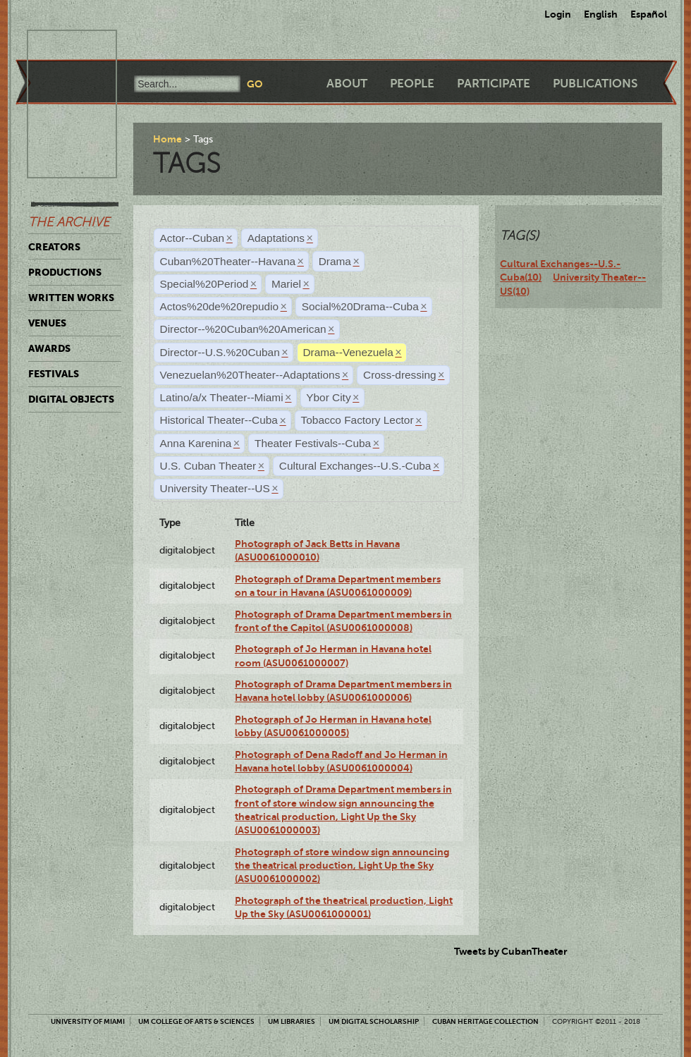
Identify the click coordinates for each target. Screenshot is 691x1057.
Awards (49, 348)
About (346, 83)
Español (648, 14)
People (412, 83)
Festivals (53, 373)
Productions (65, 272)
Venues (47, 323)
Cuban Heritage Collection (485, 1021)
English (601, 14)
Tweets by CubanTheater (511, 951)
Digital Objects (71, 399)
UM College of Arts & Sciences (196, 1021)
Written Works (71, 297)
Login (557, 14)
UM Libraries (291, 1021)
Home (167, 139)
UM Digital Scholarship (374, 1021)
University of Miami (88, 1021)
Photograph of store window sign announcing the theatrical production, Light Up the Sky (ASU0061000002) (342, 865)
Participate (493, 83)
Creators (54, 246)
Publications (595, 83)
